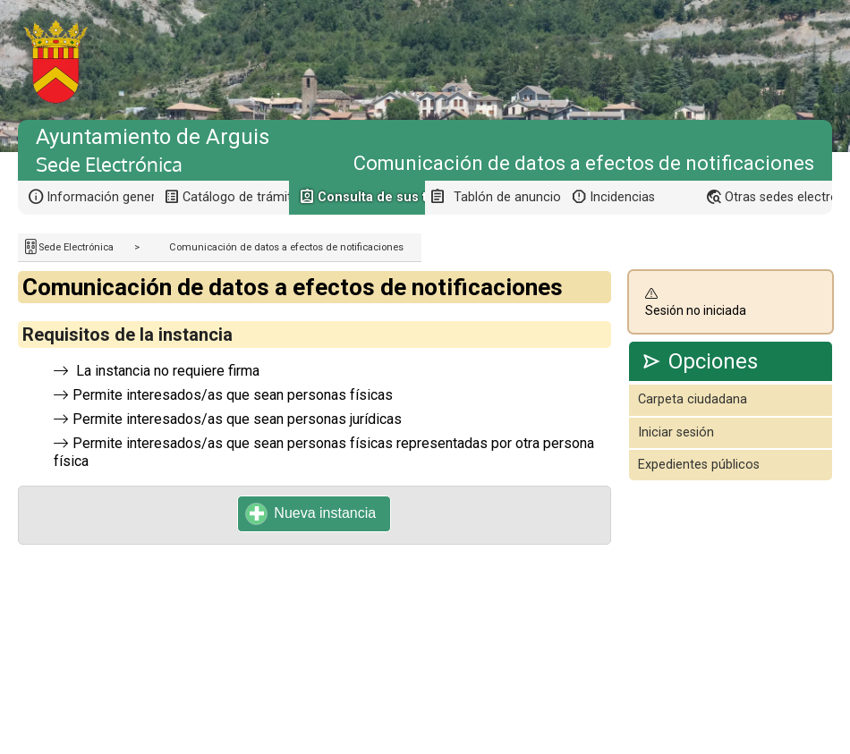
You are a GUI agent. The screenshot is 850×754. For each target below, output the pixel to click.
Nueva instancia (311, 513)
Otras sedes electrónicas (778, 197)
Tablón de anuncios (507, 197)
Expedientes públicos (699, 464)
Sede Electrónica (76, 247)
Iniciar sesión (676, 432)
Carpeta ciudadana (692, 399)
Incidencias (622, 197)
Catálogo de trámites (236, 197)
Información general (100, 197)
